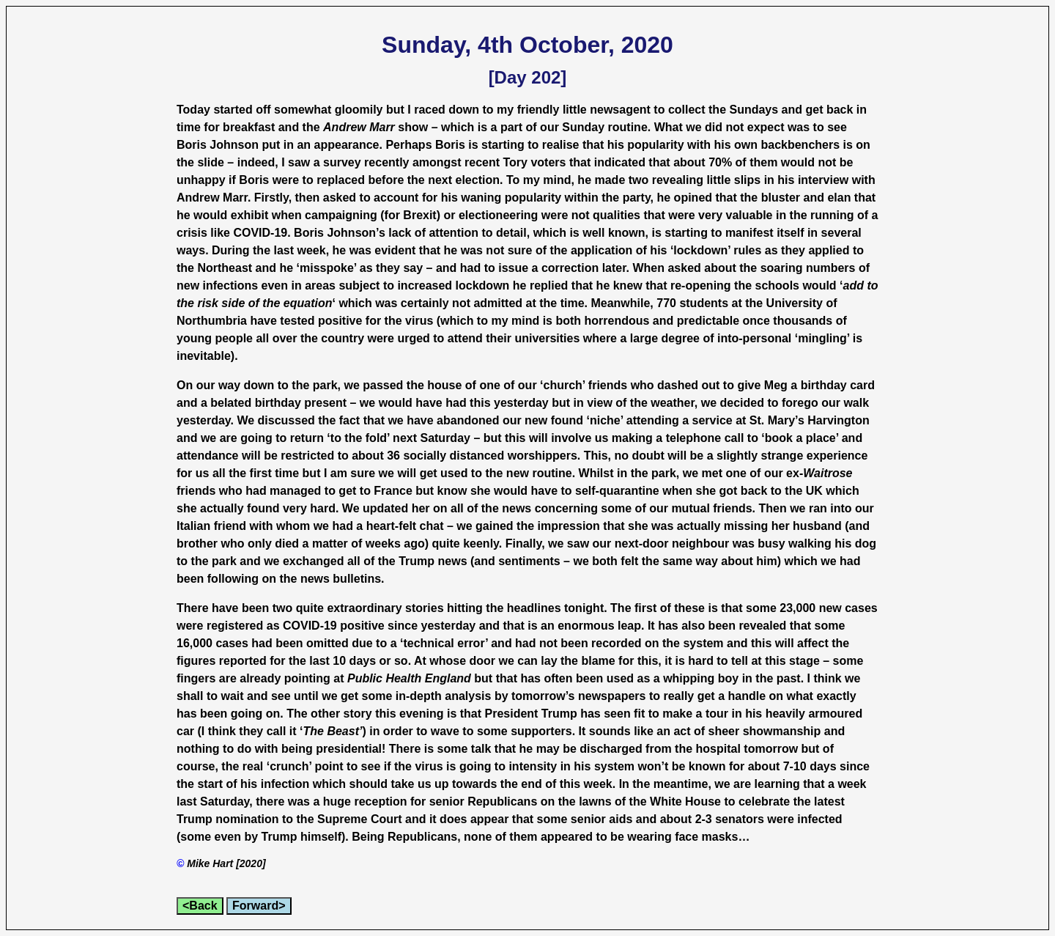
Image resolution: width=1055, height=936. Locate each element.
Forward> (258, 905)
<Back (200, 905)
